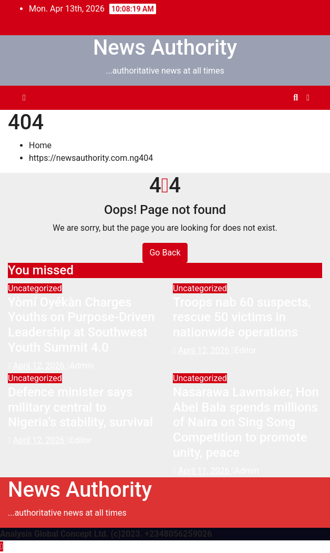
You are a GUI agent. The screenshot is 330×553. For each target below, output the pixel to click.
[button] (295, 98)
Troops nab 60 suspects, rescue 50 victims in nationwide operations (242, 317)
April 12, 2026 (40, 366)
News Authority (165, 47)
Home (40, 145)
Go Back (164, 253)
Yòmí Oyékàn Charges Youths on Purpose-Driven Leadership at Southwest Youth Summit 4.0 (81, 325)
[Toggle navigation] (163, 97)
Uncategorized (35, 288)
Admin (80, 366)
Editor (243, 350)
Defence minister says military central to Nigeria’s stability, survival (80, 407)
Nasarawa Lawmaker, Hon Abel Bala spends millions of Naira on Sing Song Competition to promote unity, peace (246, 422)
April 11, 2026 (205, 471)
